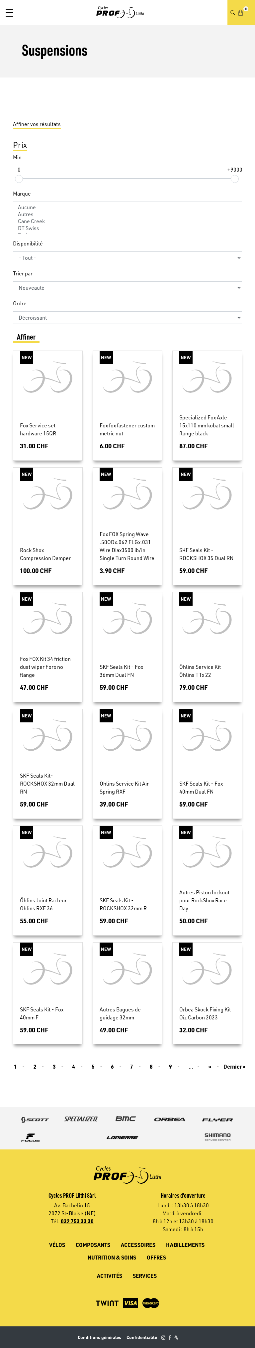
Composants (93, 1244)
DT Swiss (127, 228)
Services (145, 1275)
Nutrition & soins (112, 1257)
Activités (109, 1275)
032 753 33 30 (77, 1221)
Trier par (23, 273)
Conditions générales (99, 1337)
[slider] (19, 179)
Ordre (20, 303)
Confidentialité (142, 1337)
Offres (156, 1257)
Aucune (127, 207)
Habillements (185, 1244)
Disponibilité (28, 243)
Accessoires (138, 1244)
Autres (127, 214)
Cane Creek (127, 221)
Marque (22, 193)
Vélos (57, 1244)
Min (17, 157)
